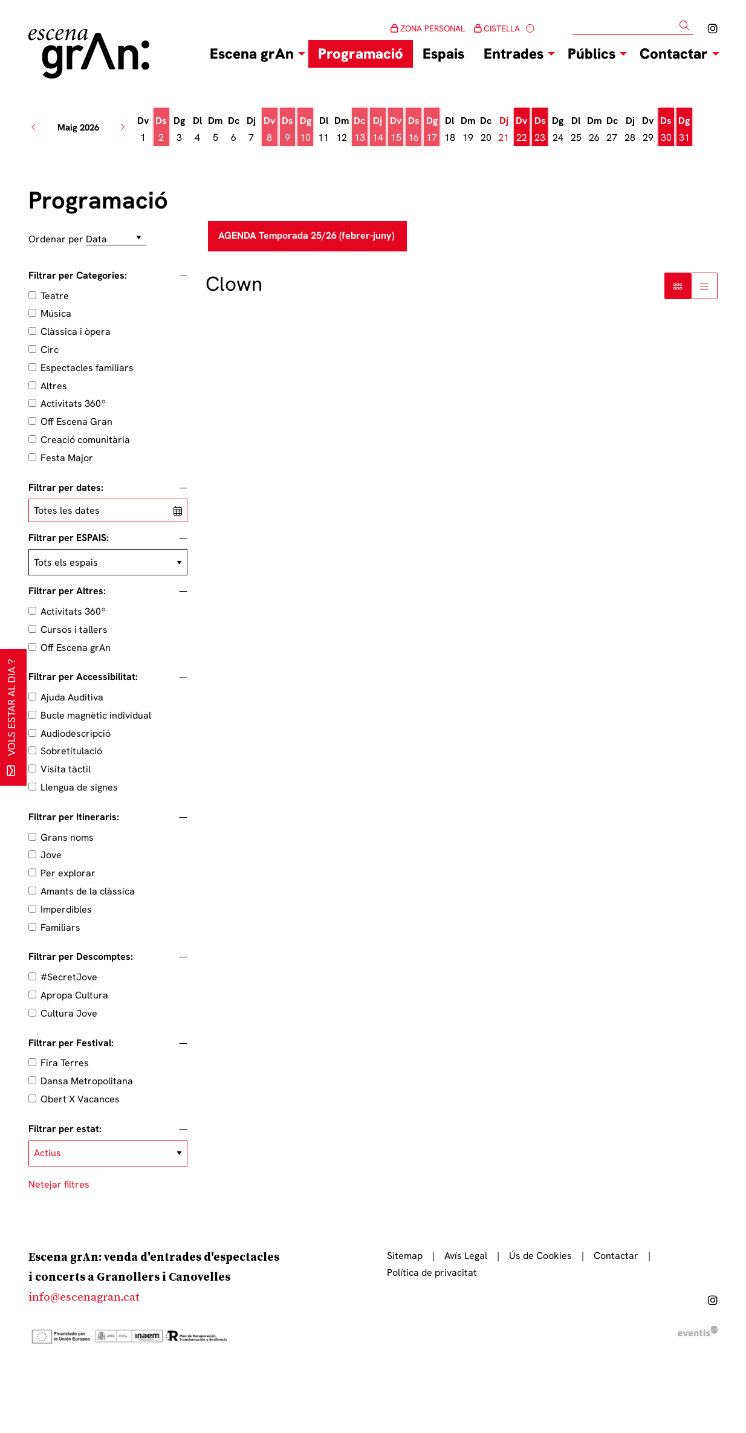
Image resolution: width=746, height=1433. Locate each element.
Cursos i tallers (74, 629)
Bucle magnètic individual (96, 715)
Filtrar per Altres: (67, 591)
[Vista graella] (704, 286)
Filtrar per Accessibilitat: (83, 677)
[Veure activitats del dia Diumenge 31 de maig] (684, 129)
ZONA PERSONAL (428, 28)
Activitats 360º (73, 403)
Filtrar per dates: (65, 488)
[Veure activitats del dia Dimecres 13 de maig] (360, 129)
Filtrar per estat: (65, 1129)
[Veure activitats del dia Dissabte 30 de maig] (666, 129)
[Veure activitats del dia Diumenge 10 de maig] (305, 129)
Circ (50, 349)
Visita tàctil (66, 769)
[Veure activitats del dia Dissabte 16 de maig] (413, 129)
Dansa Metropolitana (87, 1081)
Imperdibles (66, 909)
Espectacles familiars (87, 367)
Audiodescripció (76, 733)
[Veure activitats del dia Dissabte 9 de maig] (288, 129)
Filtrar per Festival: (71, 1043)
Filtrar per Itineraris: (73, 817)
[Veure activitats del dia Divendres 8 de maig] (269, 129)
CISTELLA (497, 28)
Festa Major (67, 457)
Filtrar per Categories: (77, 276)
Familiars (60, 927)
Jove (51, 855)
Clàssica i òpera (76, 331)
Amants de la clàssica (88, 891)
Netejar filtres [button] (58, 1184)
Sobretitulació (71, 751)
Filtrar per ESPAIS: (68, 538)
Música (56, 313)
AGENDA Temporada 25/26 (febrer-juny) (307, 235)
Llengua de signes (79, 787)
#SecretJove (69, 977)
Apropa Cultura (74, 995)
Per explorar (68, 873)
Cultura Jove (69, 1013)
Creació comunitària (85, 439)
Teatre (55, 296)
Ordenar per (55, 239)
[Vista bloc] (677, 286)
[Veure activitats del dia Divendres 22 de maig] (522, 129)
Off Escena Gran (76, 421)
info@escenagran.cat (84, 1297)
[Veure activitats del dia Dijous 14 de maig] (378, 129)
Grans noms (67, 837)
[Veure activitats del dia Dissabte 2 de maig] (161, 129)
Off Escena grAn (76, 647)
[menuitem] (713, 29)
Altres (54, 386)
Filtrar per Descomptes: (80, 957)
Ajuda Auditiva (72, 697)
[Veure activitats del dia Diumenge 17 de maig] (431, 129)
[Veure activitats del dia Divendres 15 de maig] (396, 129)
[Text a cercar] (632, 26)
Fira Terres (65, 1062)
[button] (686, 26)
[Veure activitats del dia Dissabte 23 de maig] (540, 129)
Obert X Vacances (80, 1099)
